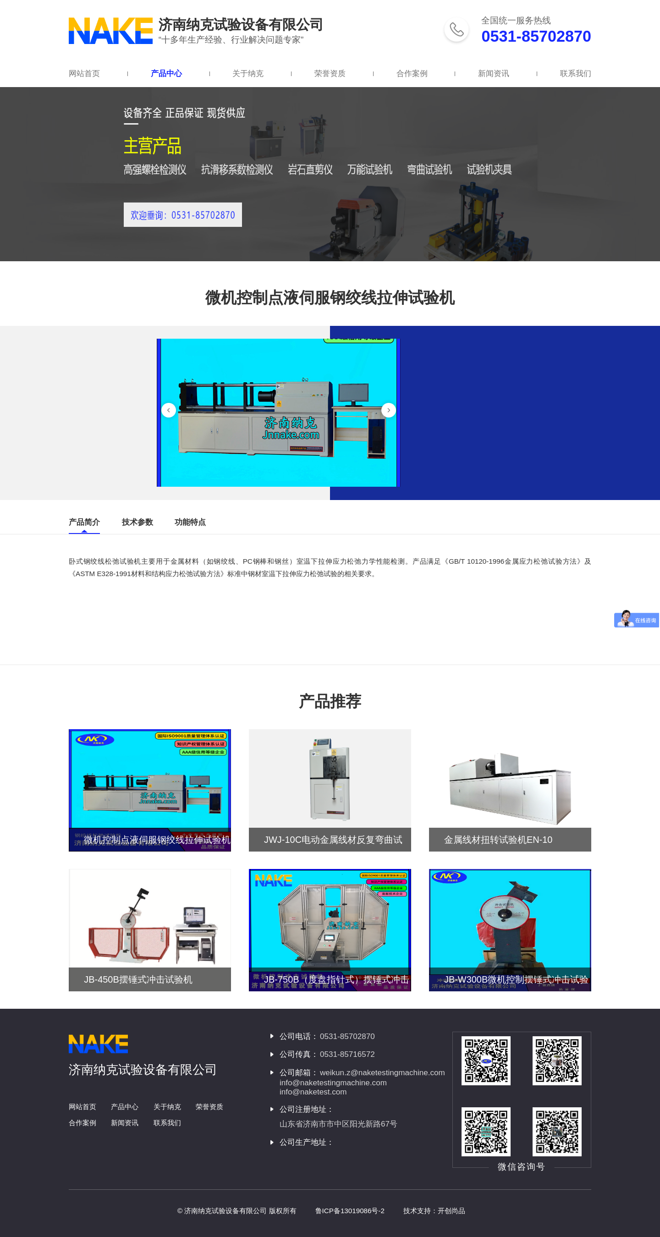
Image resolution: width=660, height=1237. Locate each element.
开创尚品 (451, 1211)
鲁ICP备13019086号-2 (350, 1211)
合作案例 (412, 73)
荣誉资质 (330, 73)
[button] (168, 410)
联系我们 (575, 73)
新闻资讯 (493, 73)
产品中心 (166, 73)
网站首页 (84, 73)
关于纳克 (248, 73)
